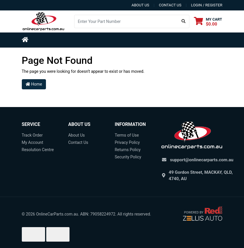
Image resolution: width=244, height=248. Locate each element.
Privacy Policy (127, 142)
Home (34, 84)
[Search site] (183, 21)
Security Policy (128, 157)
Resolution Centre (38, 149)
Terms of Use (127, 135)
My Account (32, 142)
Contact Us (78, 142)
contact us (170, 5)
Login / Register (206, 5)
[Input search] (126, 21)
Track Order (32, 135)
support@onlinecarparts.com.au (202, 159)
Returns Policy (127, 149)
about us (140, 5)
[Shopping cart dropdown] (208, 21)
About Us (76, 135)
